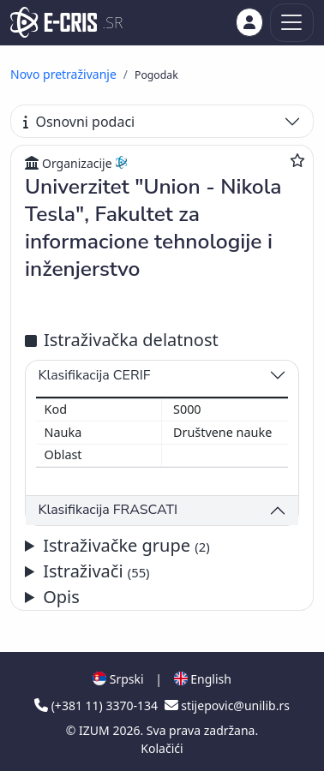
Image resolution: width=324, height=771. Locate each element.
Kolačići (162, 748)
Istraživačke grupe (126, 545)
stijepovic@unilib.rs (227, 705)
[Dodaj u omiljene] (297, 160)
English (202, 679)
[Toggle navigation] (292, 22)
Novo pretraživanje (63, 74)
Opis (61, 596)
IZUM (95, 730)
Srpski (118, 679)
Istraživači (96, 571)
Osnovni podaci (79, 121)
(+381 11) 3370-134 (97, 705)
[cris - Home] (53, 22)
